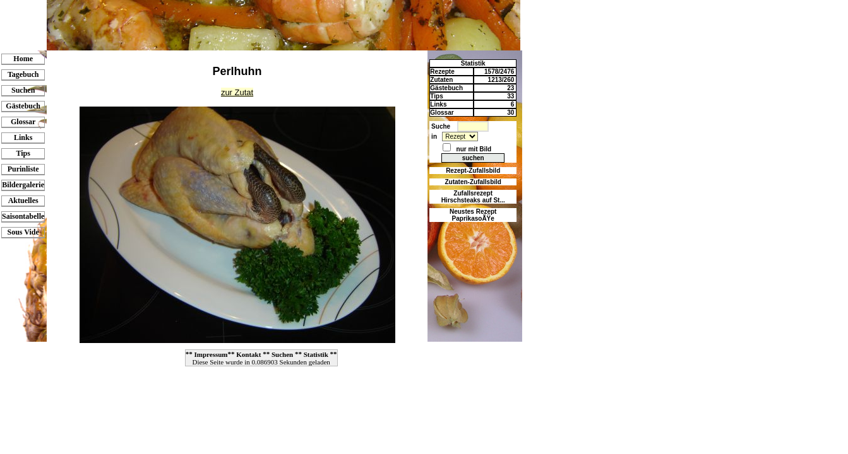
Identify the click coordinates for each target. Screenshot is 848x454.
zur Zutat (237, 92)
